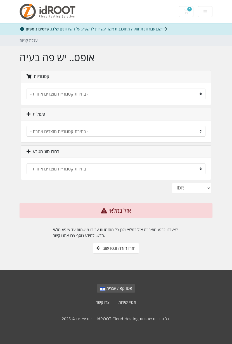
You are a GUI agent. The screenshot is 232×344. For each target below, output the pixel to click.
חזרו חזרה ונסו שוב (116, 248)
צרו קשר (103, 302)
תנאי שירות (127, 302)
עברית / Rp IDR (116, 288)
